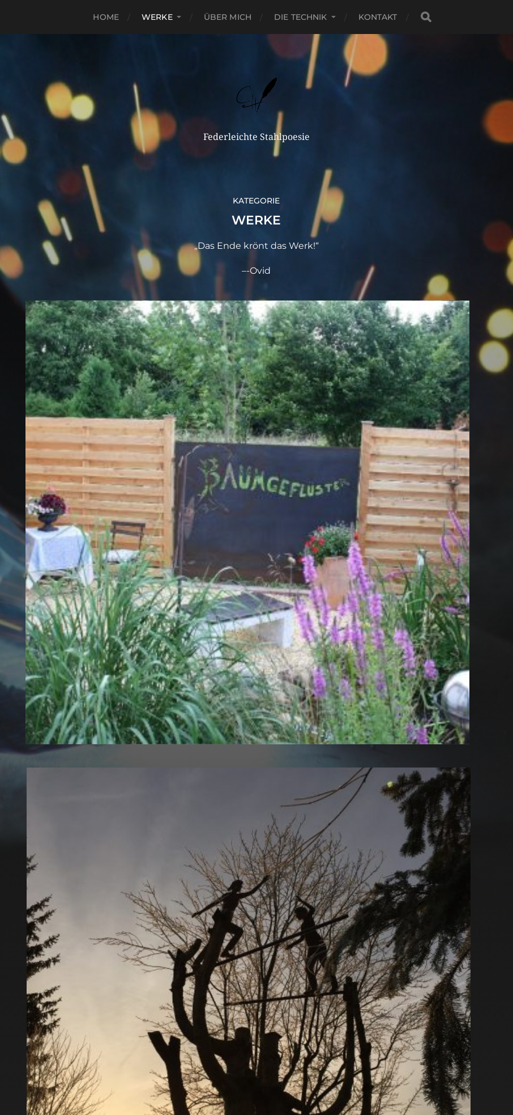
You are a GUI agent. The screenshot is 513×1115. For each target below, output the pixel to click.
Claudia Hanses (278, 1041)
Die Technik (300, 17)
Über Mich (227, 17)
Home (106, 17)
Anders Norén (281, 1067)
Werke (157, 17)
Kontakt (377, 17)
